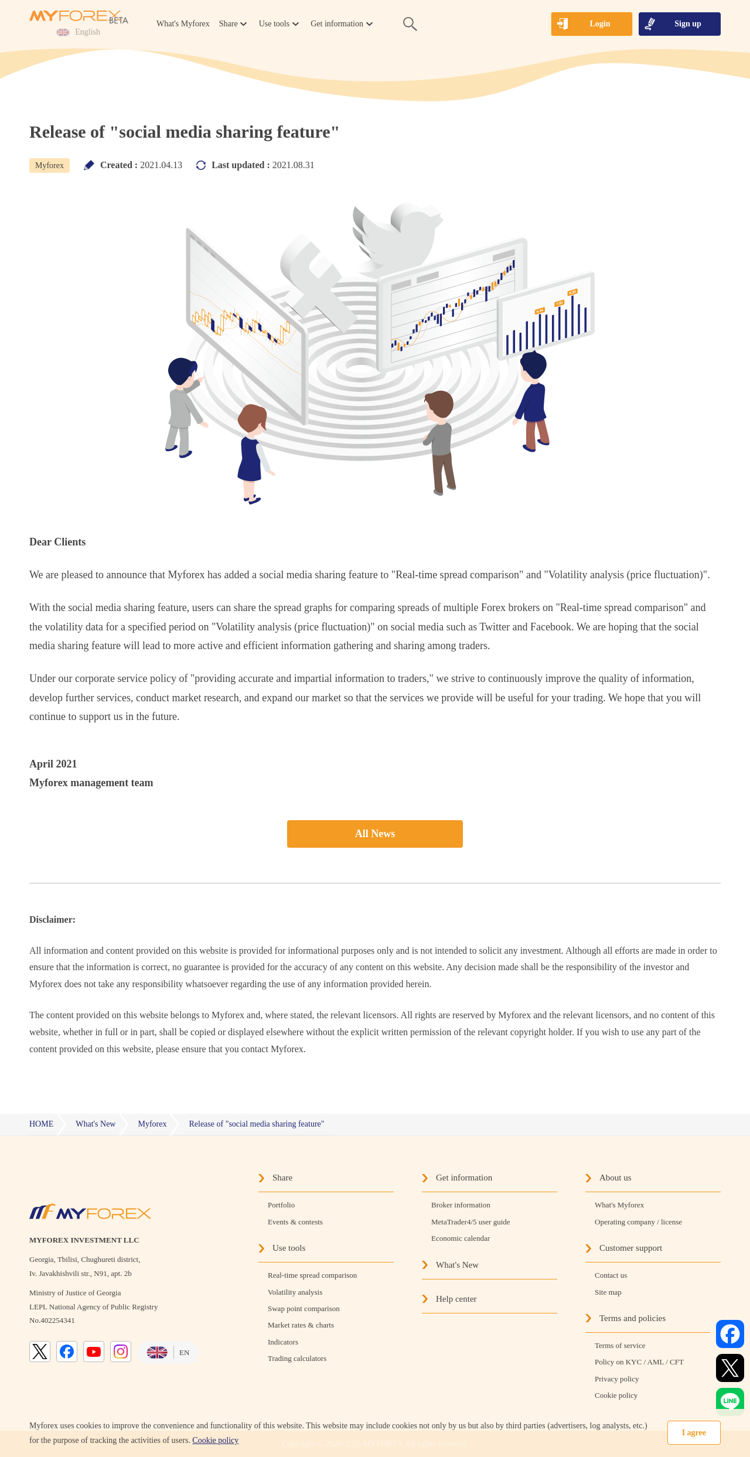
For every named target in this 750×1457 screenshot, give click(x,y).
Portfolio (281, 1204)
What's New (457, 1265)
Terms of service (620, 1345)
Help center (456, 1299)
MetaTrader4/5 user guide (470, 1221)
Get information (464, 1177)
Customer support (630, 1248)
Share (282, 1177)
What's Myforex (183, 23)
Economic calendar (460, 1238)
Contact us (611, 1275)
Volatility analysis (295, 1292)
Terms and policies (632, 1318)
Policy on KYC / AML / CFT (639, 1361)
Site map (608, 1292)
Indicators (283, 1341)
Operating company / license (638, 1221)
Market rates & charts (301, 1324)
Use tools (288, 1248)
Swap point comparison (304, 1308)
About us (615, 1177)
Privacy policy (617, 1378)
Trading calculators (297, 1358)
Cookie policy (215, 1440)
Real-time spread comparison (312, 1275)
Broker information (460, 1204)
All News (375, 834)
